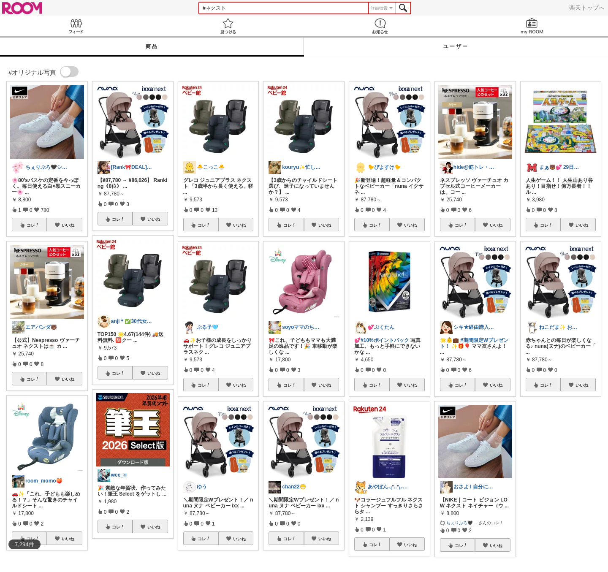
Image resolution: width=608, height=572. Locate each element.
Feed (76, 26)
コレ (33, 225)
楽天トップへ (587, 7)
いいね (68, 225)
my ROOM (532, 26)
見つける (228, 26)
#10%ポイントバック (385, 340)
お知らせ (380, 26)
